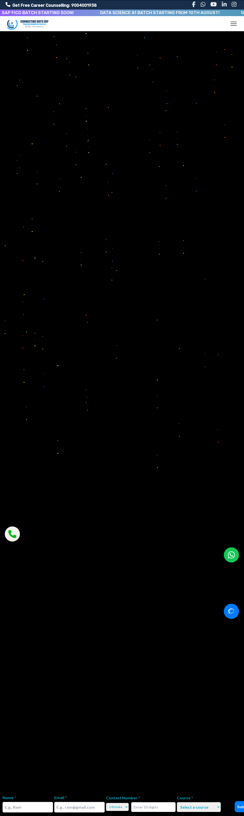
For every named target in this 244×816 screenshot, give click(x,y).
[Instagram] (234, 4)
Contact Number (123, 797)
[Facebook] (194, 4)
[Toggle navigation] (233, 23)
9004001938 (84, 5)
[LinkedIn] (224, 4)
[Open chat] (231, 611)
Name (9, 797)
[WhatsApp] (203, 4)
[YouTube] (213, 4)
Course (185, 797)
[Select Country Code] (117, 807)
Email (60, 797)
